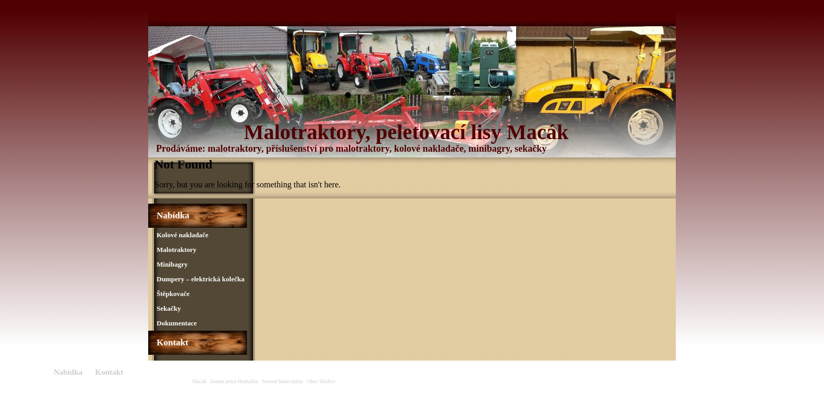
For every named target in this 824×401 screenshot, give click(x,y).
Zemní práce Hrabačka (234, 381)
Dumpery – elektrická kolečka (200, 279)
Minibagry (172, 264)
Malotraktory (177, 250)
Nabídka (173, 215)
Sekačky (169, 308)
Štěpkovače (173, 294)
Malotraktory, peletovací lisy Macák (406, 132)
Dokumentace (177, 323)
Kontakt (172, 342)
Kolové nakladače (183, 235)
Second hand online (282, 381)
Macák (199, 381)
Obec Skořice (321, 381)
